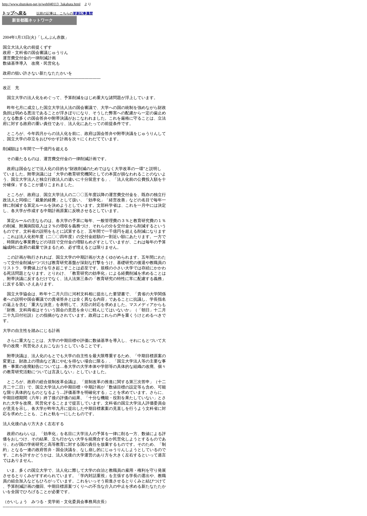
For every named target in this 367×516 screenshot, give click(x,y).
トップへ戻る (14, 13)
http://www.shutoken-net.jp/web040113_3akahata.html (41, 4)
